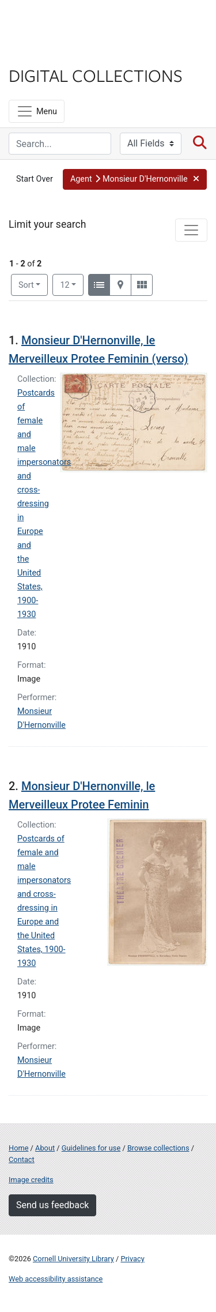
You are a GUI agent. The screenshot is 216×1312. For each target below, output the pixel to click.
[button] (135, 179)
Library (43, 53)
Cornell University (66, 22)
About (45, 1148)
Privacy (132, 1258)
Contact (22, 1159)
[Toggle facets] (191, 230)
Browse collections (158, 1148)
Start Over (34, 179)
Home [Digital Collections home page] (18, 1148)
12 (72, 284)
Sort (26, 285)
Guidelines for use (91, 1148)
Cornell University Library (73, 1258)
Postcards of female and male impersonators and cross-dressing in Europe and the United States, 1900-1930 (44, 503)
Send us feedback (52, 1205)
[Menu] (37, 111)
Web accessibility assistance (56, 1279)
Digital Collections (96, 75)
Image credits (31, 1179)
